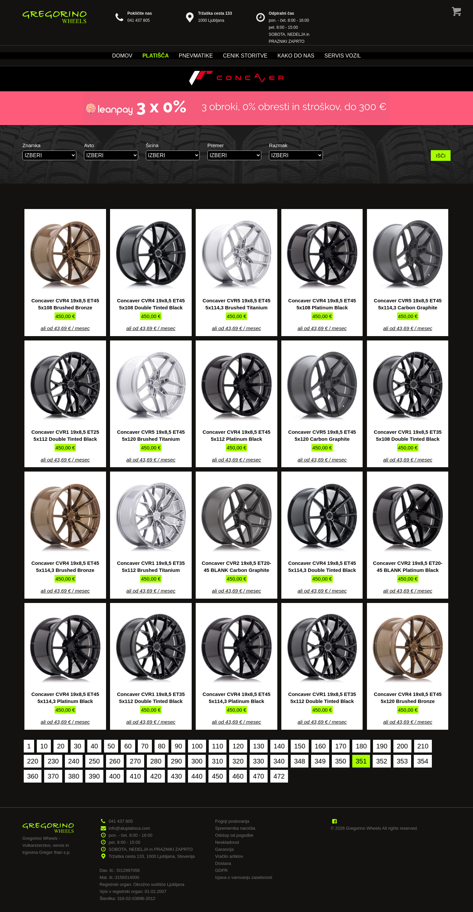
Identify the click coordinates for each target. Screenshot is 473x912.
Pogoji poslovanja (232, 821)
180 (361, 746)
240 (73, 761)
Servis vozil (342, 56)
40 (94, 746)
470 (258, 776)
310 (217, 761)
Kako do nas (295, 56)
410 (135, 776)
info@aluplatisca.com (129, 828)
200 (402, 746)
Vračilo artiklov (229, 856)
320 (238, 761)
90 (178, 746)
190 (381, 746)
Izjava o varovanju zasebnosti (243, 877)
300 (196, 761)
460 (238, 776)
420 (155, 776)
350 (340, 761)
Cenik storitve (245, 56)
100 (196, 746)
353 (402, 761)
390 (94, 776)
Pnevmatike (196, 56)
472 (279, 776)
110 (217, 746)
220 (32, 761)
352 (381, 761)
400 (114, 776)
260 (114, 761)
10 (44, 746)
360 (32, 776)
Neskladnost (227, 842)
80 (161, 746)
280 (155, 761)
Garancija (224, 849)
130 (258, 746)
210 (423, 746)
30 (77, 746)
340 (279, 761)
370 (53, 776)
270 (135, 761)
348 (299, 761)
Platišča (156, 56)
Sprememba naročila (235, 828)
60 (127, 746)
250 (94, 761)
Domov (122, 56)
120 (238, 746)
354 (422, 761)
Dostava (223, 863)
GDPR (221, 870)
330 (258, 761)
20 (60, 746)
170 (340, 746)
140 (279, 746)
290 (176, 761)
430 (176, 776)
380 (73, 776)
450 (217, 776)
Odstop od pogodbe (234, 835)
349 (319, 761)
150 (299, 746)
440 (196, 776)
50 (111, 746)
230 (53, 761)
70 (145, 746)
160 (320, 746)
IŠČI (441, 156)
